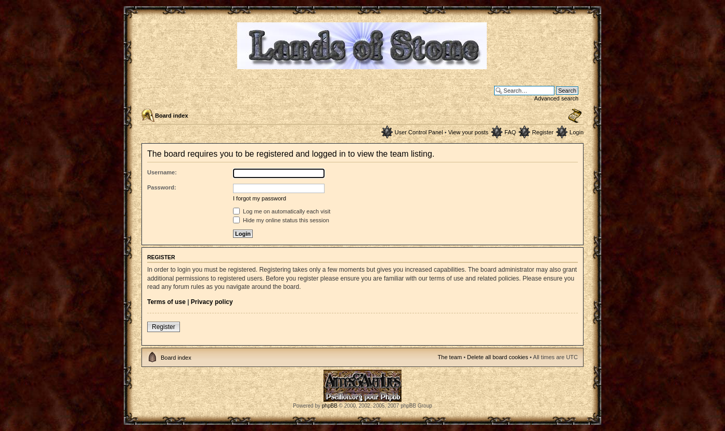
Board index (171, 115)
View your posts (468, 132)
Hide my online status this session (281, 220)
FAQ (510, 132)
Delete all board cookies (497, 357)
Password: (161, 187)
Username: (162, 172)
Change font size (575, 116)
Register (542, 132)
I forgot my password (259, 198)
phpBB (330, 406)
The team (450, 357)
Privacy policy (212, 302)
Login (576, 132)
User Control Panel (419, 132)
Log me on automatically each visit (281, 211)
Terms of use (166, 302)
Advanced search (556, 98)
